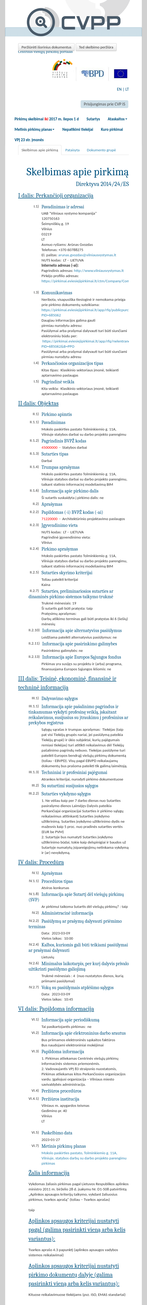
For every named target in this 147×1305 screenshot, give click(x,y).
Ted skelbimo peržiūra (96, 47)
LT (127, 89)
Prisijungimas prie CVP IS (104, 104)
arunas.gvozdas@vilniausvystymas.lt (87, 255)
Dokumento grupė (101, 150)
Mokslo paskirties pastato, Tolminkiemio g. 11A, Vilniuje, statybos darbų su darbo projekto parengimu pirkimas (84, 1158)
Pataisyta (72, 150)
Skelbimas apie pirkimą (40, 150)
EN (119, 89)
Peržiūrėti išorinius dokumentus (46, 47)
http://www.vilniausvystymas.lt (99, 270)
